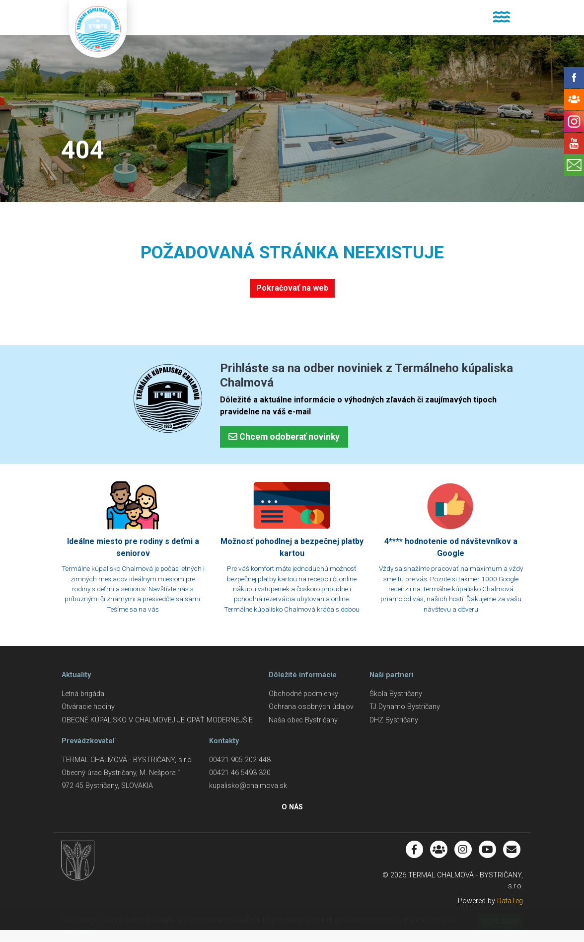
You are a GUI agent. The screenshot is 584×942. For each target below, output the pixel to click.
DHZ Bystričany (393, 720)
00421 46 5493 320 (240, 773)
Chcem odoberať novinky (284, 437)
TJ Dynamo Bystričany (404, 707)
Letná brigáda (83, 694)
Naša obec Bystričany (303, 720)
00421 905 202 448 (240, 760)
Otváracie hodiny (88, 707)
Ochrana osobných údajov (311, 707)
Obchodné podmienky (303, 694)
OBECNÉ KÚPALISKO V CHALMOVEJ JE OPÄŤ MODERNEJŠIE (157, 720)
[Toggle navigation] (501, 17)
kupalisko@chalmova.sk (248, 786)
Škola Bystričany (395, 694)
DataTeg (510, 901)
